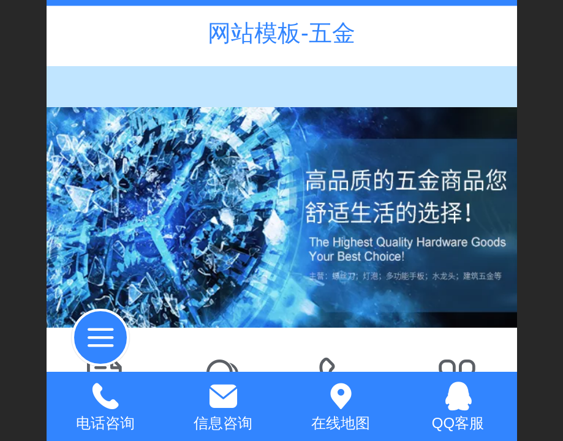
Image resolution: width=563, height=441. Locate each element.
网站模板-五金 (281, 33)
